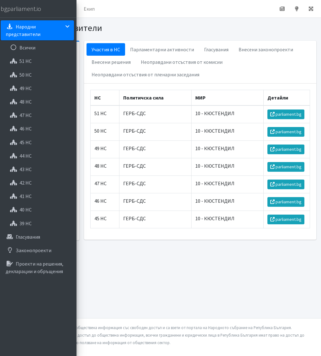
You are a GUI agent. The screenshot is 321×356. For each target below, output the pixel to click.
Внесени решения (234, 62)
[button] (88, 9)
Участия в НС (164, 49)
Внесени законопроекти (177, 62)
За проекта (139, 9)
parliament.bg (288, 130)
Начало (108, 9)
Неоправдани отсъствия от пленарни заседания (204, 87)
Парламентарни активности (221, 49)
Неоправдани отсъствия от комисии (191, 74)
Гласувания (275, 49)
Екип (167, 9)
